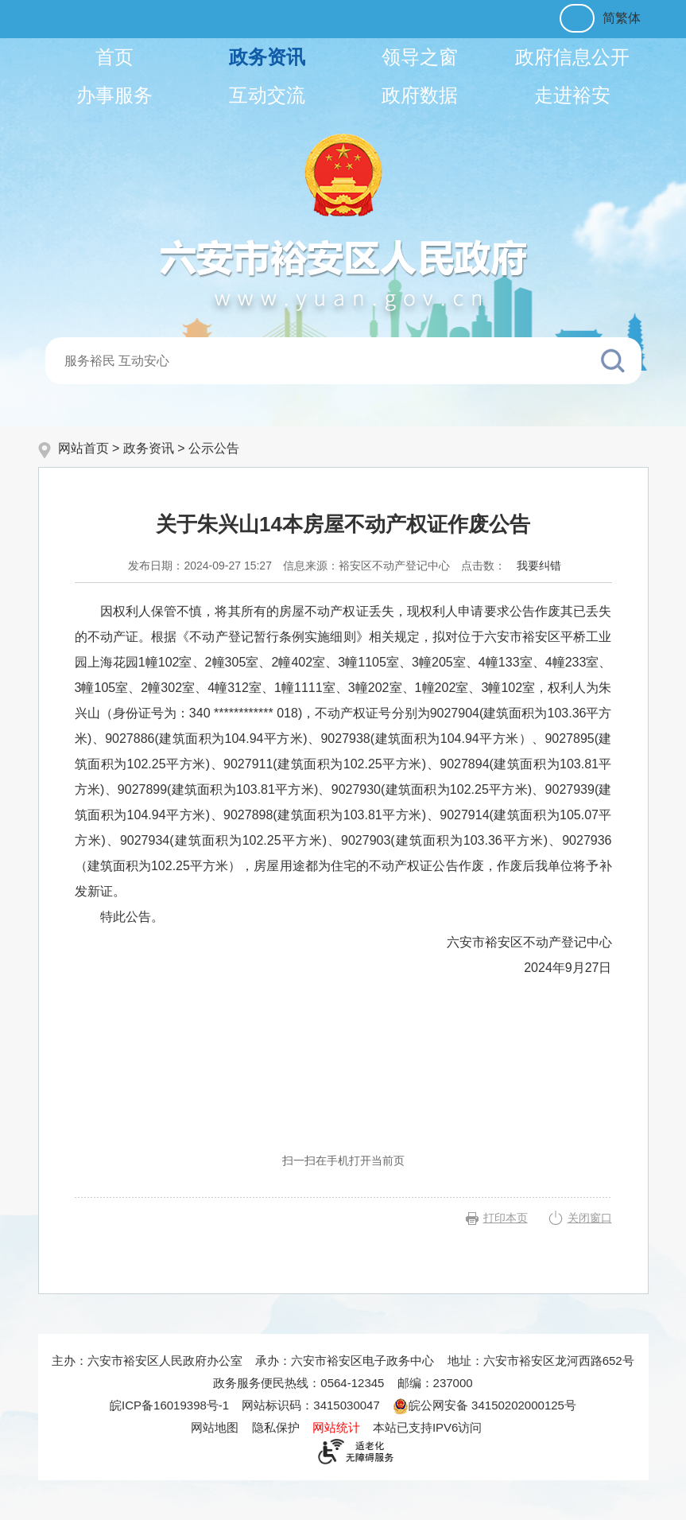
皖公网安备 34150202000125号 (484, 1405)
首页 (114, 57)
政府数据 (420, 95)
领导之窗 (420, 57)
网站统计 (336, 1427)
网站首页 (83, 448)
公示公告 (213, 448)
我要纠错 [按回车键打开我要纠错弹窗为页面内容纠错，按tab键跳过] (539, 565)
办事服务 (114, 95)
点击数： (483, 565)
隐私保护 (276, 1427)
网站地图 (214, 1427)
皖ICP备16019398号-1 (169, 1405)
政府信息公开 (572, 57)
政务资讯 (267, 57)
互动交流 (267, 95)
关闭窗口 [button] (590, 1217)
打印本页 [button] (505, 1217)
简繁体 (622, 18)
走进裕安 (572, 95)
